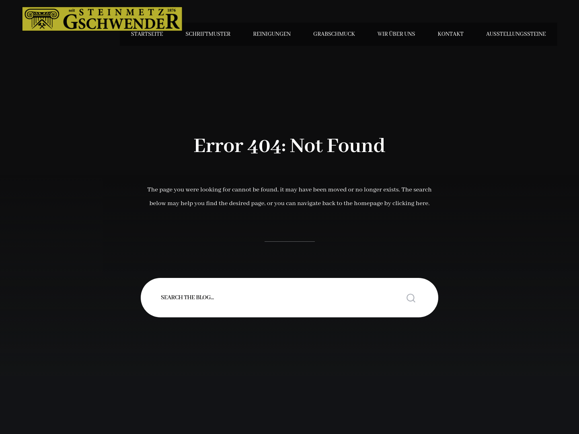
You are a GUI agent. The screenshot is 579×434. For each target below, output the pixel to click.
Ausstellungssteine (516, 34)
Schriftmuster (208, 34)
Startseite (147, 34)
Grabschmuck (334, 34)
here (422, 204)
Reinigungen (272, 34)
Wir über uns (396, 34)
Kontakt (450, 34)
